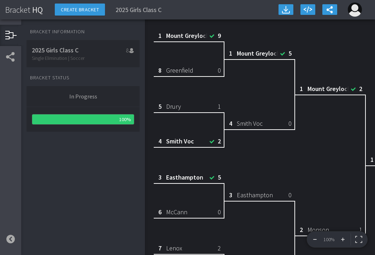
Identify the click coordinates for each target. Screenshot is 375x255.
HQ (24, 9)
